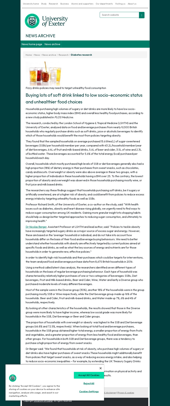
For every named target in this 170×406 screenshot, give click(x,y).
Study (44, 3)
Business (64, 3)
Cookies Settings (89, 391)
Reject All (89, 383)
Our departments (104, 3)
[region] (55, 382)
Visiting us (120, 3)
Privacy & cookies (126, 392)
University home (31, 3)
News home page (32, 44)
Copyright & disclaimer (105, 392)
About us (132, 3)
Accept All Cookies (88, 375)
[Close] (101, 368)
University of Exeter (43, 401)
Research (53, 3)
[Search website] (119, 15)
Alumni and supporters (82, 3)
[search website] (142, 15)
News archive (52, 44)
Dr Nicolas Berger (36, 227)
